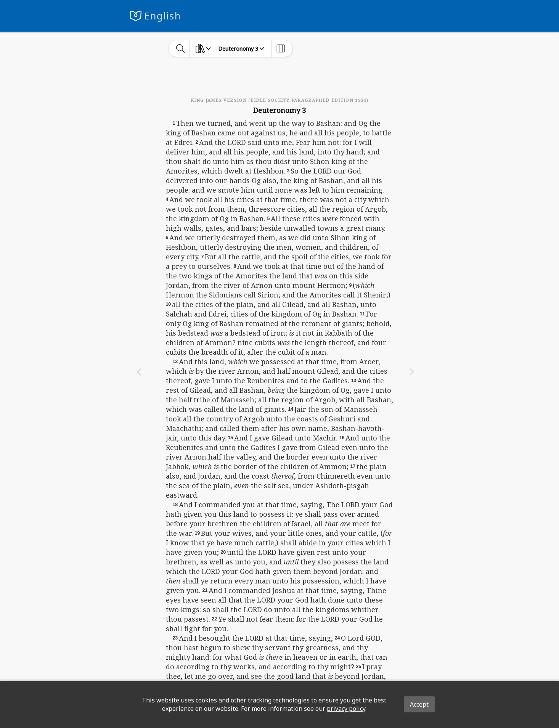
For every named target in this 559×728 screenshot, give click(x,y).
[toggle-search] (181, 48)
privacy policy (346, 708)
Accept (419, 704)
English (163, 15)
